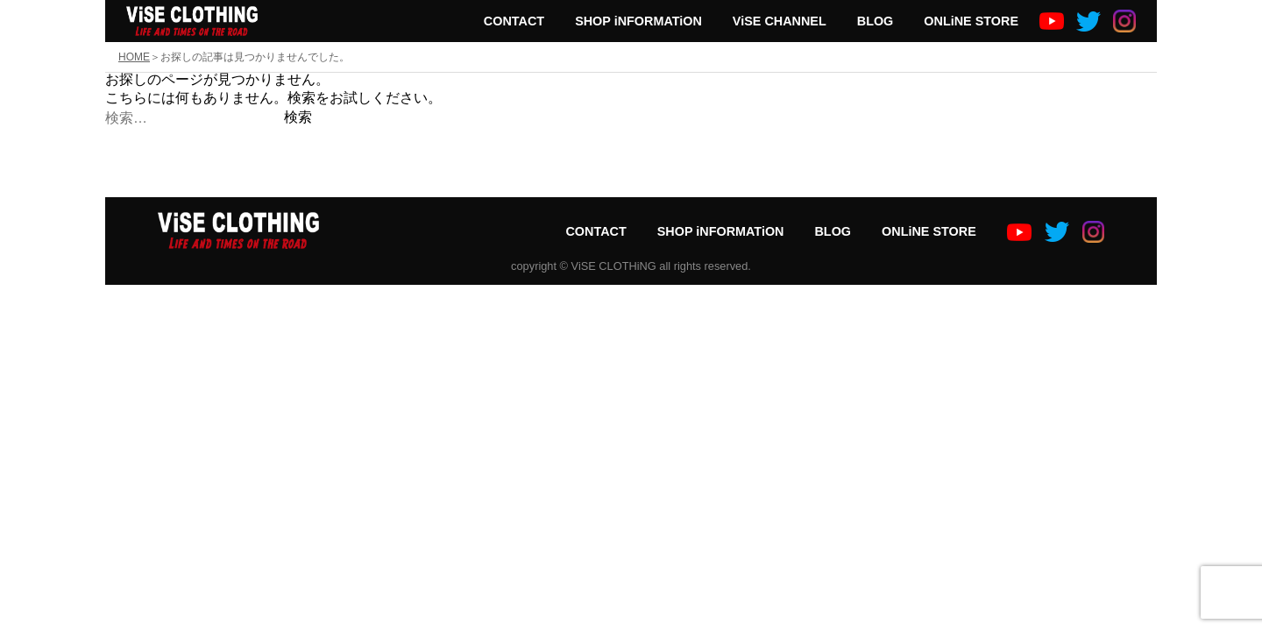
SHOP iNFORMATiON (638, 21)
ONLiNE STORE (971, 21)
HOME (134, 57)
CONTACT (514, 21)
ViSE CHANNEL (779, 21)
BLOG (875, 21)
